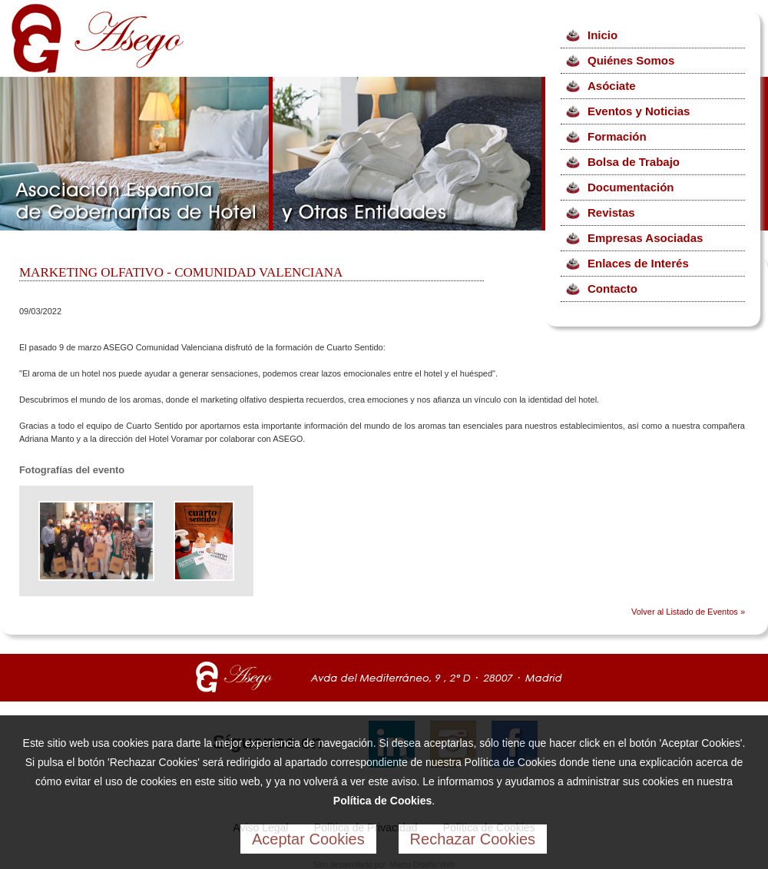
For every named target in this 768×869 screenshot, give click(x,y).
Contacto (612, 288)
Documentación (631, 187)
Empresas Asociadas (645, 237)
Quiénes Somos (631, 60)
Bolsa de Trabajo (634, 161)
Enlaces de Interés (638, 263)
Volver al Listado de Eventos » (688, 611)
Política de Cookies (382, 800)
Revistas (611, 212)
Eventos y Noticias (639, 111)
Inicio (602, 34)
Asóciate (612, 85)
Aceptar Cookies (308, 839)
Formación (617, 136)
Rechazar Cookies (472, 839)
